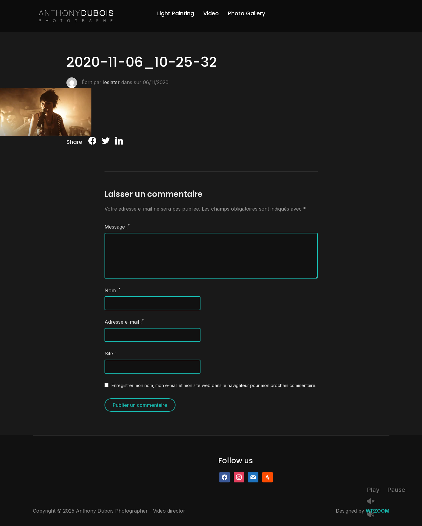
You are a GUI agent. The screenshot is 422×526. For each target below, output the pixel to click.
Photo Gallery (246, 13)
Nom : (113, 290)
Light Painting (175, 13)
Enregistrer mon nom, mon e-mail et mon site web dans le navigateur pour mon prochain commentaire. (214, 385)
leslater (111, 82)
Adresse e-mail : (124, 321)
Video (211, 13)
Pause (396, 489)
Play (373, 489)
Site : (110, 353)
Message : (117, 226)
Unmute (373, 501)
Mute (373, 514)
